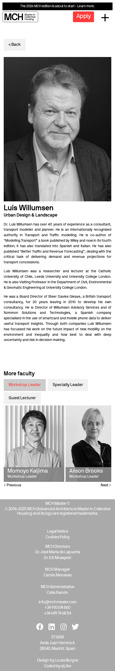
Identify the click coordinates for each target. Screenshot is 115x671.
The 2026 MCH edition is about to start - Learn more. (57, 6)
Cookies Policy (58, 537)
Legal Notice (57, 531)
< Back (15, 45)
